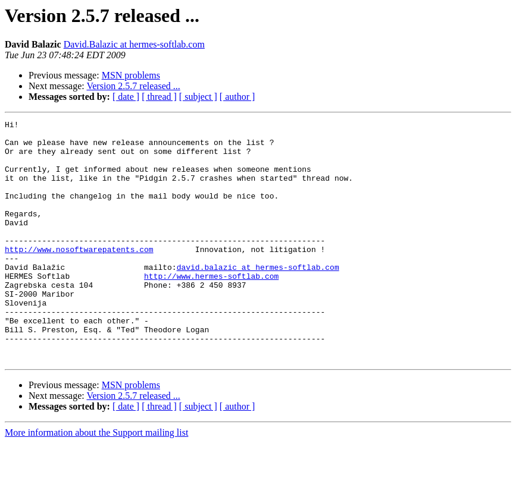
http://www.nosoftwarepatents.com (79, 275)
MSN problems (131, 75)
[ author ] (237, 97)
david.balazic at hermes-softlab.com (258, 297)
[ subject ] (198, 97)
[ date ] (125, 97)
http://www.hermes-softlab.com (211, 308)
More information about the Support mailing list (96, 481)
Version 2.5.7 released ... (133, 86)
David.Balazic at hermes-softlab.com (134, 44)
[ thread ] (159, 97)
